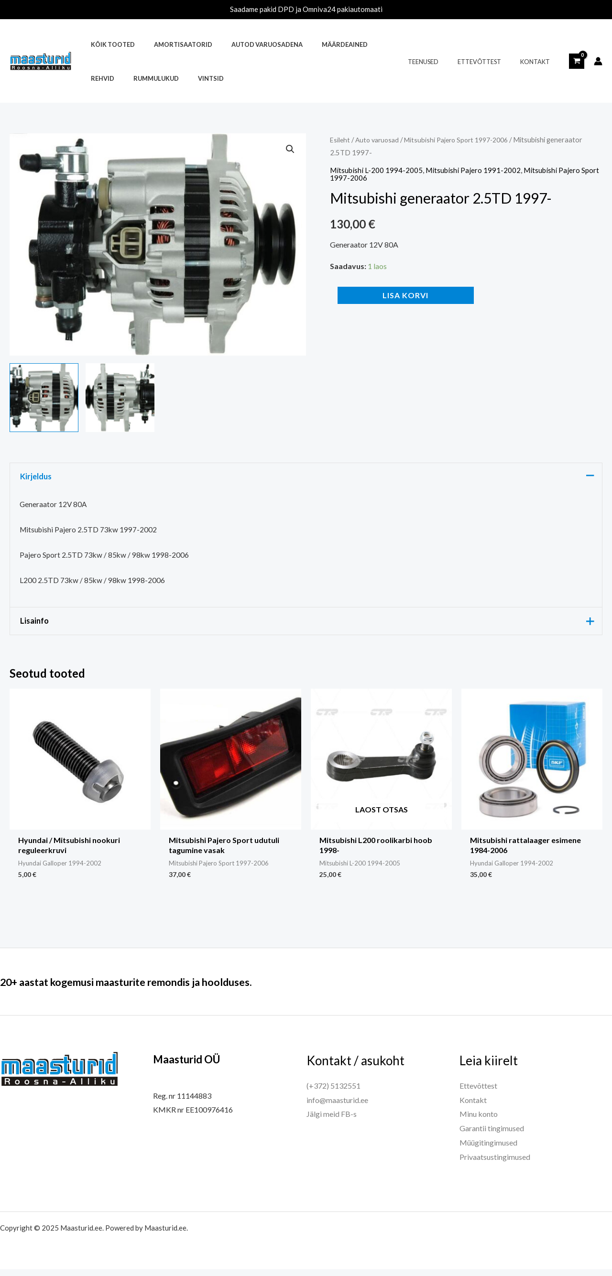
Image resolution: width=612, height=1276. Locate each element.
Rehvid (367, 44)
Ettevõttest (490, 61)
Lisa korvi (405, 295)
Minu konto (478, 1120)
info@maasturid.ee (337, 1106)
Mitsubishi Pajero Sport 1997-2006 (464, 139)
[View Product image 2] (120, 397)
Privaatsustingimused (494, 1163)
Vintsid (158, 78)
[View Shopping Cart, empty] (576, 61)
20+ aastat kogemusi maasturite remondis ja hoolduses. (156, 987)
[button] (289, 149)
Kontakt (538, 61)
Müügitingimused (488, 1149)
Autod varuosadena (249, 44)
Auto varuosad (379, 139)
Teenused (440, 61)
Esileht (340, 139)
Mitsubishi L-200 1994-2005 (377, 169)
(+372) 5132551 (333, 1092)
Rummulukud (110, 78)
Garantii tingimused (491, 1134)
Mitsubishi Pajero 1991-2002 (475, 169)
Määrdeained (321, 44)
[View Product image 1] (44, 397)
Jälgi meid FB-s (331, 1120)
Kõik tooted (109, 44)
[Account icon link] (598, 61)
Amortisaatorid (172, 44)
